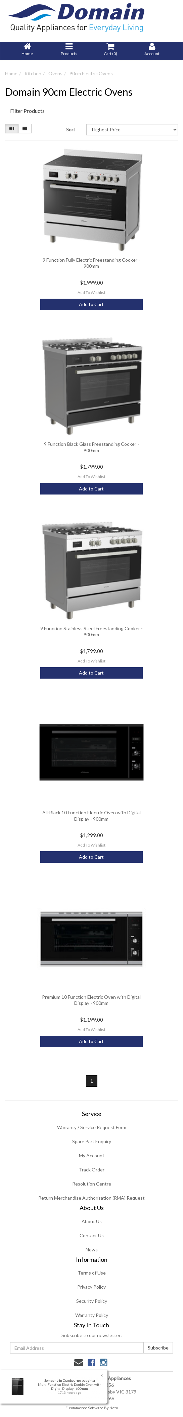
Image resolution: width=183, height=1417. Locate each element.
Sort (70, 129)
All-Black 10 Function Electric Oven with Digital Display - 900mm (91, 815)
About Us (92, 1221)
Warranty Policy (91, 1315)
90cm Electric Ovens (91, 73)
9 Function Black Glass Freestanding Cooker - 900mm (91, 447)
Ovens (55, 73)
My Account (91, 1155)
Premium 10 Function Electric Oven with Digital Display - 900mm (91, 1000)
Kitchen (33, 73)
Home (11, 73)
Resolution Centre (91, 1184)
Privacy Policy (91, 1287)
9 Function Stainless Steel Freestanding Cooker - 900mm (91, 631)
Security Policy (91, 1301)
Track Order (91, 1169)
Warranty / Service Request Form (91, 1127)
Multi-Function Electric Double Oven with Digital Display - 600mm (69, 1386)
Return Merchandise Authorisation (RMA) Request (91, 1198)
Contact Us (92, 1235)
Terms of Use (92, 1273)
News (92, 1249)
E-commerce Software (84, 1408)
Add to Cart (91, 304)
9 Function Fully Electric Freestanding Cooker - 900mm (91, 263)
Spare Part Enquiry (91, 1141)
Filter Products (27, 111)
